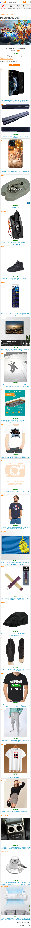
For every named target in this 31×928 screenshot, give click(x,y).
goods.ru (3, 69)
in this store (4, 65)
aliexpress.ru (4, 815)
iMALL (29, 925)
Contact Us (26, 923)
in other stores (14, 65)
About (19, 923)
